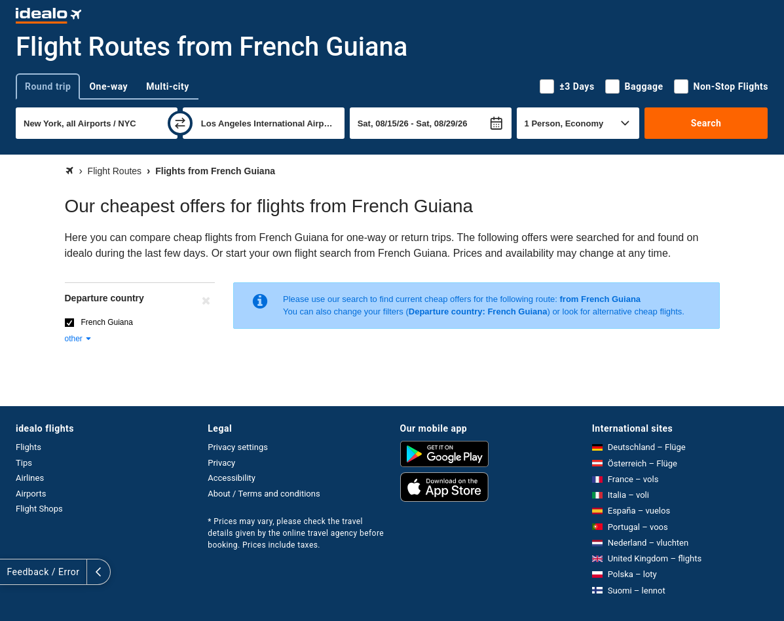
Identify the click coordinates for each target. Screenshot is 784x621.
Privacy (221, 463)
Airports (31, 494)
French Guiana (107, 322)
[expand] (12, 572)
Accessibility (231, 478)
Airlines (30, 478)
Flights (28, 447)
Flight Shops (39, 509)
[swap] (180, 123)
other (79, 338)
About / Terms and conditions (264, 494)
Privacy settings (238, 447)
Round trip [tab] (48, 86)
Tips (24, 463)
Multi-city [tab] (167, 86)
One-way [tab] (108, 86)
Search (706, 123)
